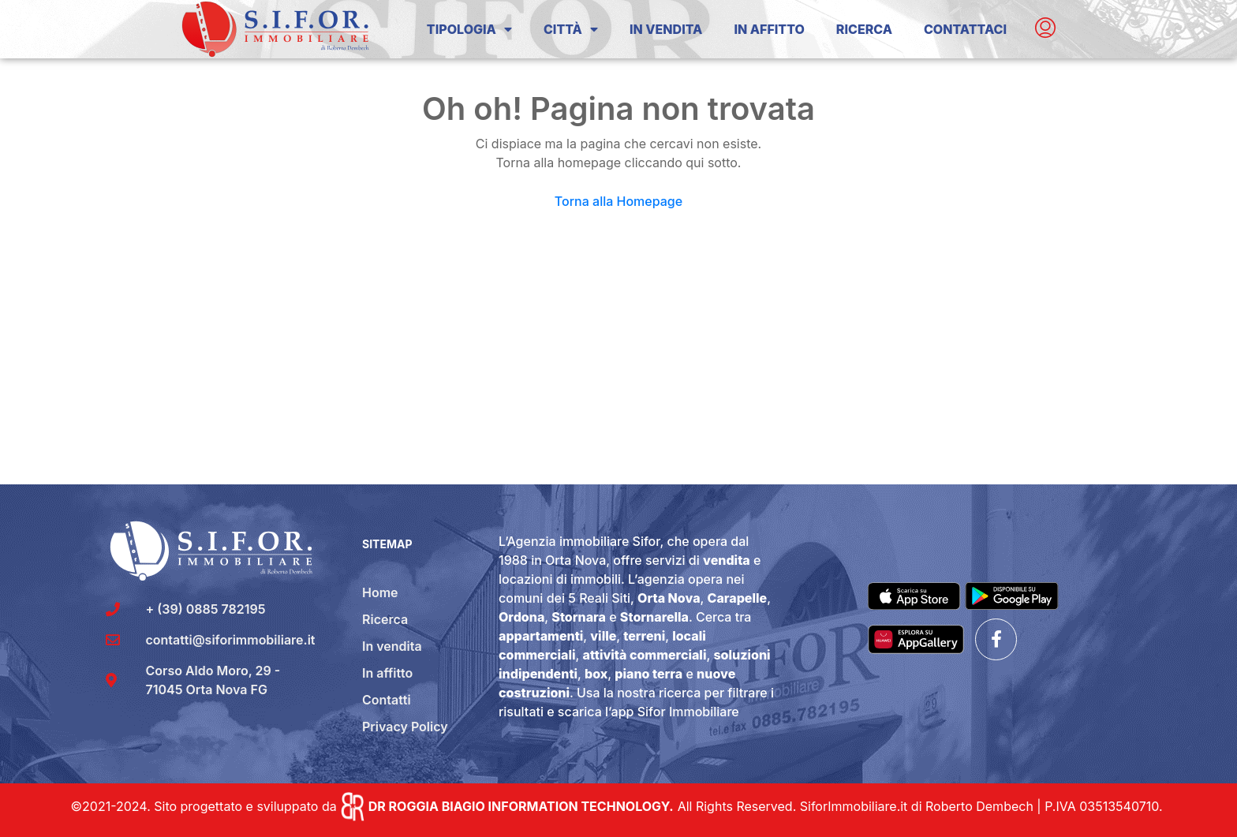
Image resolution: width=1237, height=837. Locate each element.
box (596, 674)
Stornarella (654, 617)
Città (571, 29)
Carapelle (738, 598)
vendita (726, 560)
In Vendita (666, 29)
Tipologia (469, 29)
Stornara (578, 617)
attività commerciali (645, 655)
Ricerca (864, 29)
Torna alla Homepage (618, 201)
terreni (644, 636)
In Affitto (769, 29)
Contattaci (965, 29)
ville (603, 636)
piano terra (648, 674)
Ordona (521, 617)
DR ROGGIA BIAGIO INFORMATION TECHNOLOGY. (521, 806)
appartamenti (541, 636)
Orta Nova (668, 598)
